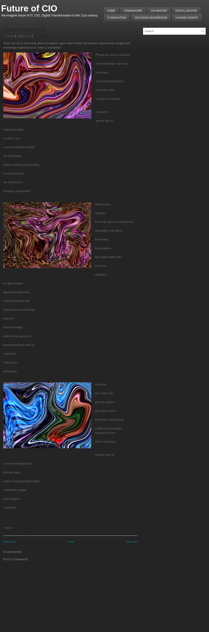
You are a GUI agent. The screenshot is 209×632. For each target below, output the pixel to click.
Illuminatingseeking (24, 29)
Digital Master (186, 10)
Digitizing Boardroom (151, 17)
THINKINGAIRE (133, 10)
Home (111, 10)
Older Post (132, 541)
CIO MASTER (159, 10)
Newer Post (9, 541)
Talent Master (30, 528)
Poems (18, 528)
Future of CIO (29, 8)
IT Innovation (116, 17)
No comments (43, 36)
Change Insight (187, 17)
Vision (41, 528)
